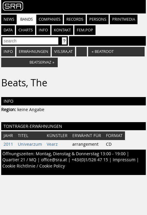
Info (43, 30)
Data (8, 30)
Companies (49, 19)
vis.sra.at (63, 51)
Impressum (124, 159)
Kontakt (62, 30)
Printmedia (123, 19)
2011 (8, 144)
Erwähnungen (33, 51)
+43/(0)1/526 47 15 (90, 159)
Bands (26, 19)
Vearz (52, 144)
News (9, 19)
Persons (97, 19)
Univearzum (30, 144)
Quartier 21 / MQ (19, 159)
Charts (25, 30)
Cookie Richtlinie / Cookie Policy (33, 166)
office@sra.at (54, 159)
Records (74, 19)
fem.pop (85, 30)
